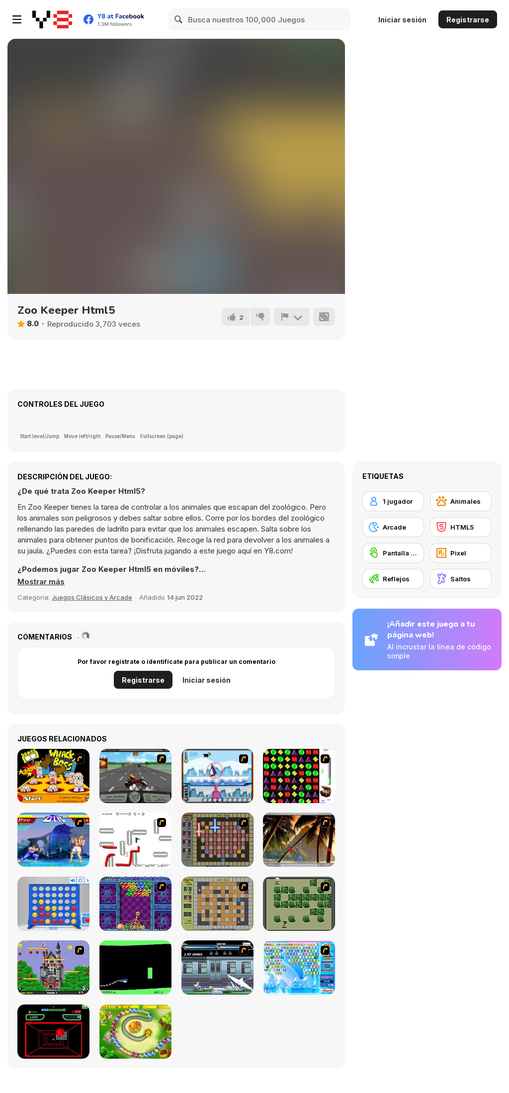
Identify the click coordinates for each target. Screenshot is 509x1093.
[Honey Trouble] (135, 1031)
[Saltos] (461, 579)
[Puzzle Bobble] (135, 904)
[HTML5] (461, 527)
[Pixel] (461, 553)
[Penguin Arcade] (217, 776)
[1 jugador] (393, 501)
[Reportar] (292, 317)
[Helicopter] (135, 967)
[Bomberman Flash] (299, 904)
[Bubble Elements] (299, 967)
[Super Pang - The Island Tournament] (299, 840)
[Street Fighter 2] (53, 840)
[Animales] (461, 501)
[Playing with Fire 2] (217, 840)
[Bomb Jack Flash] (53, 967)
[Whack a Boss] (53, 776)
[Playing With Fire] (217, 904)
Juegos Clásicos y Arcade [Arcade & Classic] (92, 597)
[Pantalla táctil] (393, 553)
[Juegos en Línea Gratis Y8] (52, 19)
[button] (41, 581)
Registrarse (467, 19)
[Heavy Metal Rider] (135, 776)
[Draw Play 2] (135, 840)
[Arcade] (393, 527)
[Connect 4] (53, 904)
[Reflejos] (393, 579)
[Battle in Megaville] (217, 967)
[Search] (179, 19)
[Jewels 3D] (299, 776)
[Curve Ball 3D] (53, 1031)
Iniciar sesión (402, 19)
